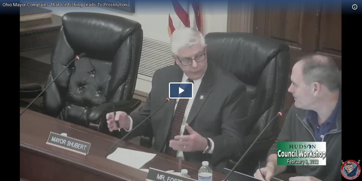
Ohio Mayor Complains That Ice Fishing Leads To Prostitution (65, 4)
